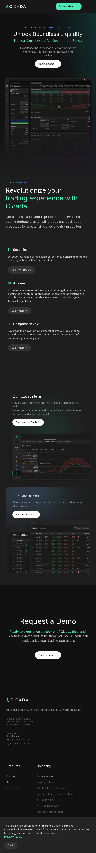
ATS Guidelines (45, 799)
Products (13, 766)
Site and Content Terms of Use (55, 794)
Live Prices (12, 788)
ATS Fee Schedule (48, 805)
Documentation (45, 776)
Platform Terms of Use (50, 811)
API (8, 782)
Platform (11, 776)
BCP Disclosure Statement (52, 788)
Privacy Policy (45, 782)
